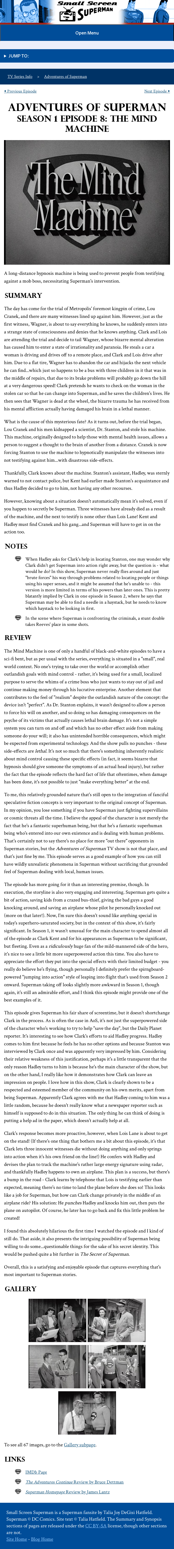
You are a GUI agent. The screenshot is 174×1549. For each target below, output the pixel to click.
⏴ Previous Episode (20, 91)
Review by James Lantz (67, 1492)
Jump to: (19, 56)
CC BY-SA (96, 1526)
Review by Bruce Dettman (74, 1482)
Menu (87, 33)
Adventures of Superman (65, 76)
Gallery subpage (79, 1445)
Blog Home (42, 1539)
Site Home (16, 1539)
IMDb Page (36, 1472)
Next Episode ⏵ (157, 91)
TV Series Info (19, 76)
